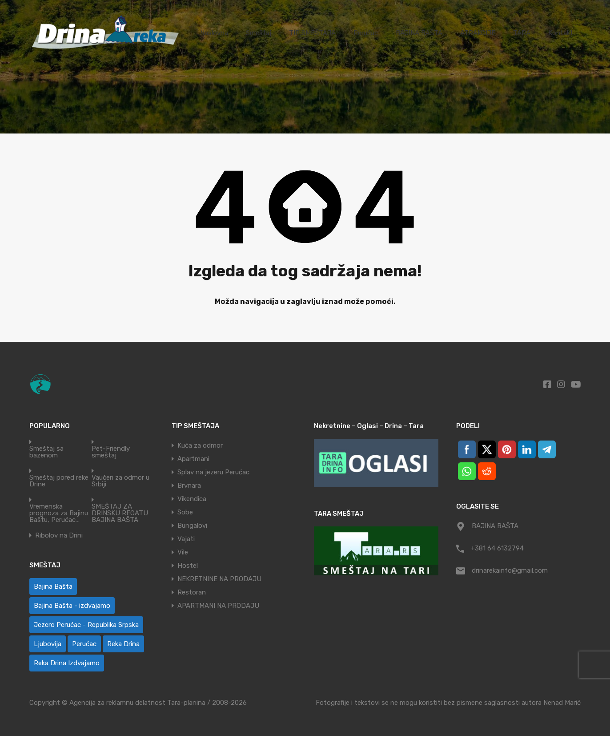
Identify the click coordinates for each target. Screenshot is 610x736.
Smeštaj (258, 33)
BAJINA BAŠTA (419, 33)
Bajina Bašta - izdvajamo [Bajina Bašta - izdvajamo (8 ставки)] (72, 606)
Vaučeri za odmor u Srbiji (120, 481)
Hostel (187, 566)
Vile (182, 552)
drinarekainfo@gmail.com (510, 570)
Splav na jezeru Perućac (213, 472)
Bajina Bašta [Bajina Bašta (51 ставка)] (53, 586)
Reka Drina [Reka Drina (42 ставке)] (123, 644)
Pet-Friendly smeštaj (111, 452)
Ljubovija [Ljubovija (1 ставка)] (47, 644)
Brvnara (189, 485)
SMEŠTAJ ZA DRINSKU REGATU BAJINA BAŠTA (120, 513)
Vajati (186, 539)
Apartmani (193, 459)
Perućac (365, 33)
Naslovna (214, 33)
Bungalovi (192, 526)
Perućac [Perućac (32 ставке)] (84, 644)
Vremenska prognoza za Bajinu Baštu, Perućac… (58, 513)
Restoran (191, 592)
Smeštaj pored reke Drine (58, 481)
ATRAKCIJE (477, 33)
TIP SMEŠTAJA (312, 33)
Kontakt (560, 33)
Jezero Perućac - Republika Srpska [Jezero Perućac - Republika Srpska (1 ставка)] (86, 625)
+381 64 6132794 (497, 548)
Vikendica (191, 499)
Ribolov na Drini (59, 535)
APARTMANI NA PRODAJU (218, 606)
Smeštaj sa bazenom (46, 452)
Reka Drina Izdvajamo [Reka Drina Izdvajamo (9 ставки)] (67, 663)
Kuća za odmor (200, 445)
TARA (521, 33)
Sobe (185, 512)
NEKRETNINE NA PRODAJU (219, 579)
